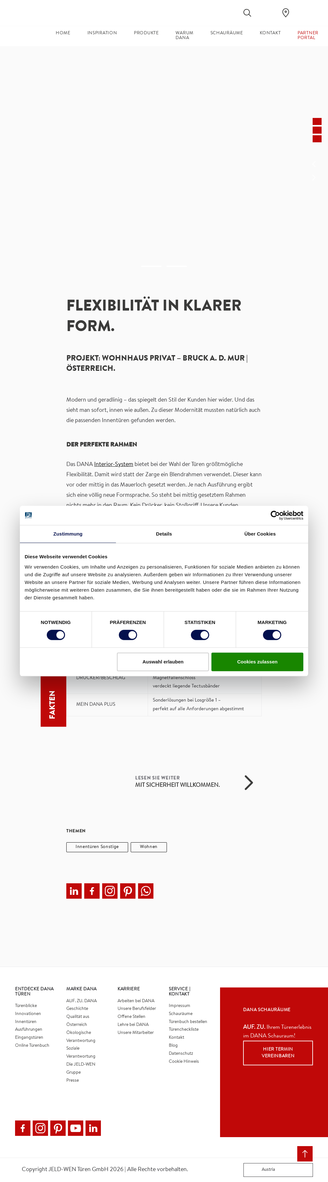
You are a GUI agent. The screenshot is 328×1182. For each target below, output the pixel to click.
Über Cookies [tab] (260, 534)
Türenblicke (26, 1006)
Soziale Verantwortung (80, 1052)
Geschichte (77, 1009)
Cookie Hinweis (184, 1062)
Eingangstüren (29, 1038)
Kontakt (176, 1038)
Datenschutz (181, 1054)
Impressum (179, 1006)
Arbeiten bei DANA (136, 1001)
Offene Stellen (131, 1017)
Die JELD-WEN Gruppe (80, 1068)
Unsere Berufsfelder (137, 1009)
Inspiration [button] (102, 33)
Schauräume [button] (226, 33)
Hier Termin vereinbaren (278, 1053)
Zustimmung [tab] (68, 534)
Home (63, 33)
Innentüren (26, 1022)
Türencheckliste (184, 1030)
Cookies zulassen (257, 661)
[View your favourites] (266, 13)
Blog (173, 1046)
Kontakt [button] (270, 33)
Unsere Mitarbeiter (136, 1033)
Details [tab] (164, 534)
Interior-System (113, 465)
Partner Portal (308, 35)
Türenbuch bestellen (188, 1022)
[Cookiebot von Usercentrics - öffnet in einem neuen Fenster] (275, 515)
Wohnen (149, 847)
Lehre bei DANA (133, 1025)
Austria (260, 1170)
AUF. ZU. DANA (81, 1001)
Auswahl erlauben (163, 661)
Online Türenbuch (32, 1046)
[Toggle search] (247, 13)
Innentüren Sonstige (97, 847)
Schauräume (181, 1014)
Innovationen (28, 1014)
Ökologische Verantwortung (80, 1037)
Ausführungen (28, 1030)
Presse (72, 1080)
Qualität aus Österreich (77, 1021)
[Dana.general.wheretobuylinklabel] (285, 13)
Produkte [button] (146, 33)
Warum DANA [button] (184, 35)
